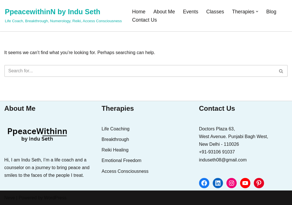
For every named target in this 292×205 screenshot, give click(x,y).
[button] (257, 11)
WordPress (55, 197)
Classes (215, 12)
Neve (9, 197)
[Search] (139, 71)
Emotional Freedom (121, 160)
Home (138, 12)
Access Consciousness (125, 171)
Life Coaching (115, 128)
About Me (164, 12)
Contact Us (144, 20)
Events (190, 12)
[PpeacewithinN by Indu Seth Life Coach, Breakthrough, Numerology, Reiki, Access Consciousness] (63, 15)
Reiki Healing (115, 149)
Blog (271, 12)
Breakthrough (115, 139)
